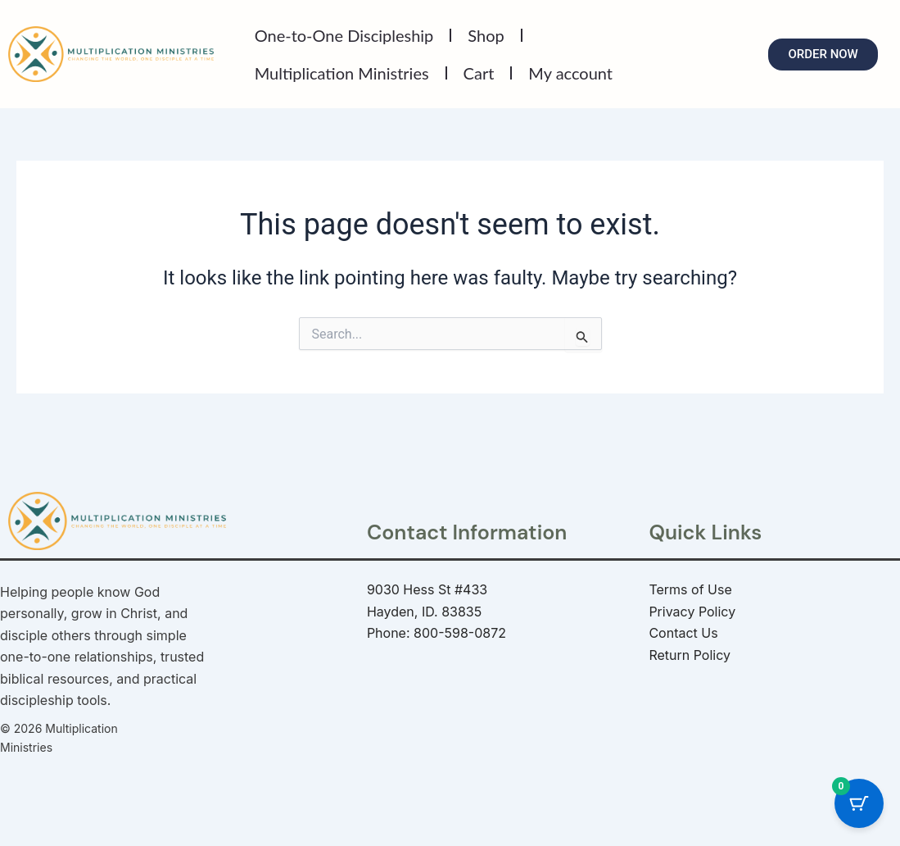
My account (570, 73)
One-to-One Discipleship (344, 35)
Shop (486, 35)
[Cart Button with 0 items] (859, 805)
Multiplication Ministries (342, 73)
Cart (479, 73)
